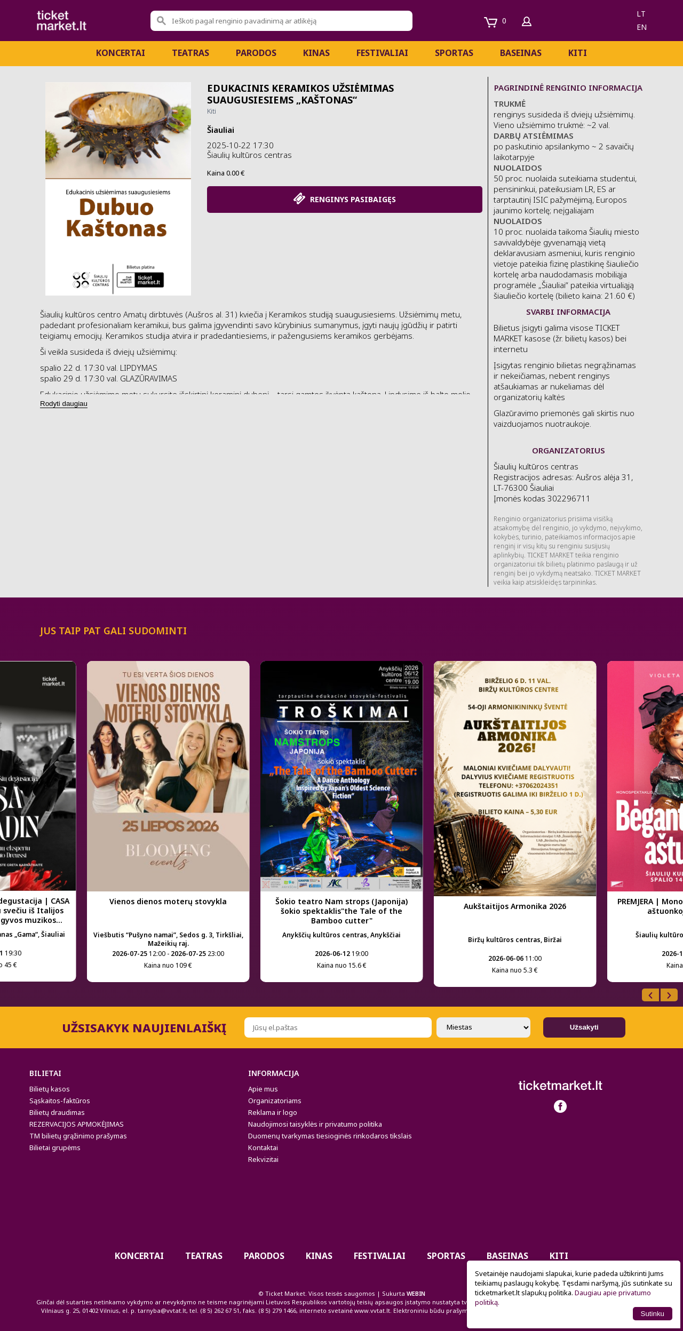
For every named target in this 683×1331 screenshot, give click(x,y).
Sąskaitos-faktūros (59, 1100)
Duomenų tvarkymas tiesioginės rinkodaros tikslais (330, 1136)
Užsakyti (584, 1027)
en (642, 27)
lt (641, 14)
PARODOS (256, 53)
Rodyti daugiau (64, 404)
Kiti (577, 53)
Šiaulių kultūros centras (249, 154)
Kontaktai (263, 1147)
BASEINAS (521, 53)
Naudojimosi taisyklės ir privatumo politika (315, 1124)
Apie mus (263, 1089)
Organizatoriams (274, 1100)
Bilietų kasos (49, 1089)
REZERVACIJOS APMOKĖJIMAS (76, 1124)
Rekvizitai (263, 1159)
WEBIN (416, 1293)
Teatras (190, 53)
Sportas (454, 53)
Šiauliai (220, 129)
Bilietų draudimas (57, 1112)
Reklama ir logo (272, 1112)
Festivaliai (382, 53)
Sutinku (652, 1314)
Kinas (316, 53)
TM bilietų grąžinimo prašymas (78, 1136)
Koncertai (120, 53)
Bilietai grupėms (55, 1147)
